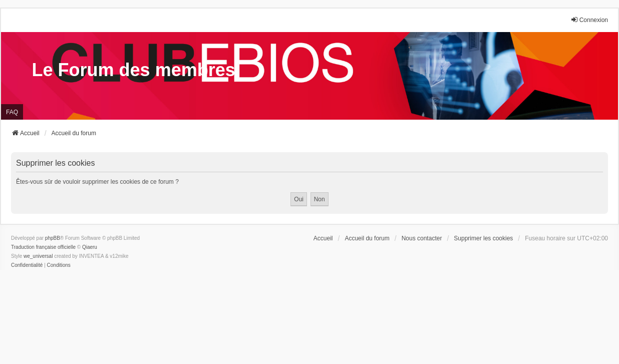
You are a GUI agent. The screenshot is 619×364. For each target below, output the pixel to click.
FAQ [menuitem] (12, 112)
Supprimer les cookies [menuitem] (483, 238)
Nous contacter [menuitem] (422, 238)
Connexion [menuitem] (589, 20)
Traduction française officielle (43, 247)
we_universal (38, 256)
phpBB (52, 238)
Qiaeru (89, 247)
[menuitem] (27, 265)
